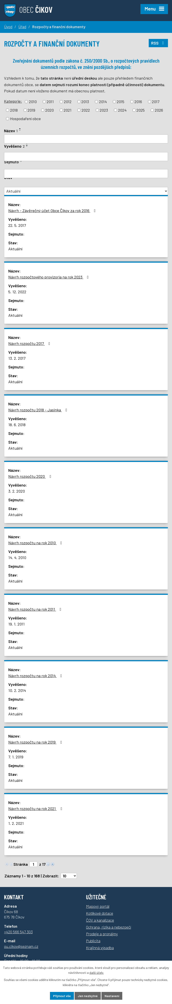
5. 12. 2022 (17, 291)
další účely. (96, 973)
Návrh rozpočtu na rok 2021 (36, 808)
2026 (159, 110)
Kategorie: (13, 101)
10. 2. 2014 (17, 690)
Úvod (8, 26)
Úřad (22, 26)
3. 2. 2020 (16, 491)
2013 (85, 101)
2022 (86, 110)
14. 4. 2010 (17, 557)
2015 (120, 101)
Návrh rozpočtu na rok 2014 (36, 675)
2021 (67, 110)
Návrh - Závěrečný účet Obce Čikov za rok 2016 (52, 210)
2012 (67, 101)
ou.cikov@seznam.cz (21, 946)
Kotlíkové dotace (99, 913)
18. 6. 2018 (17, 424)
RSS (158, 42)
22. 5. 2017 (17, 225)
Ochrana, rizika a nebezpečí (108, 927)
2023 (104, 110)
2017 (155, 101)
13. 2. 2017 (17, 358)
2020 (49, 110)
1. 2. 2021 (16, 823)
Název (11, 130)
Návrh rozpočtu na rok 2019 (36, 742)
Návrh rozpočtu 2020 (30, 476)
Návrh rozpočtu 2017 (30, 343)
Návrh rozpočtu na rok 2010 (36, 542)
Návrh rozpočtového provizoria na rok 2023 (49, 276)
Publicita (93, 940)
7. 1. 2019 (15, 756)
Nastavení (112, 996)
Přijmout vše (62, 996)
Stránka (20, 864)
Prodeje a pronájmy (102, 933)
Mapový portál (97, 906)
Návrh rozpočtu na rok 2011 (35, 609)
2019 (31, 110)
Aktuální (15, 248)
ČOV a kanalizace (100, 920)
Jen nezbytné (88, 996)
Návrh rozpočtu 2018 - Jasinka (38, 409)
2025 (140, 110)
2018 (14, 110)
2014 (103, 101)
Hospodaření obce (25, 118)
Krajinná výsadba (100, 947)
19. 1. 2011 (16, 623)
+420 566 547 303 (18, 931)
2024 (122, 110)
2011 (50, 101)
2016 (138, 101)
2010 (33, 101)
